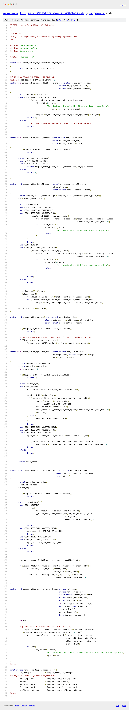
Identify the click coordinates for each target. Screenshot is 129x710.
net (91, 13)
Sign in (123, 4)
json (124, 705)
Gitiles (16, 705)
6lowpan (100, 13)
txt (117, 705)
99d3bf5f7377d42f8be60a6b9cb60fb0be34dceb (56, 13)
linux (23, 13)
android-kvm (10, 13)
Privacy (24, 705)
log (66, 20)
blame (74, 20)
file (59, 20)
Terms (32, 705)
